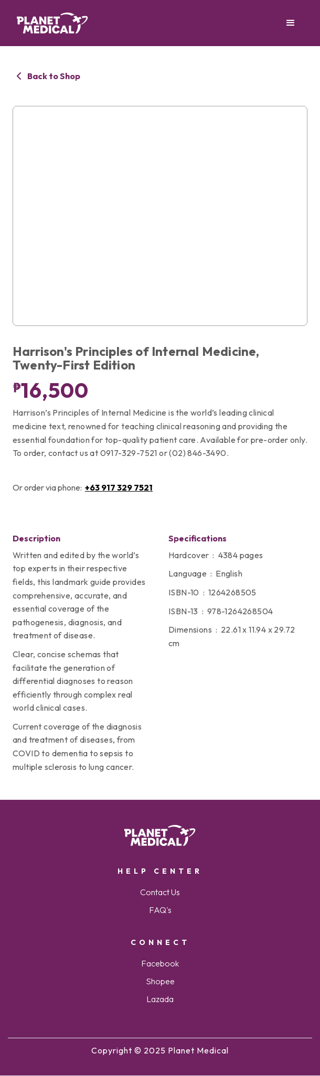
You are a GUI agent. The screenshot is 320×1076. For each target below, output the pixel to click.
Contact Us (160, 892)
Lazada (160, 999)
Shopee (160, 981)
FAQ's (160, 910)
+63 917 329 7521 (119, 487)
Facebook (160, 963)
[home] (52, 23)
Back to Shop (53, 76)
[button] (290, 23)
